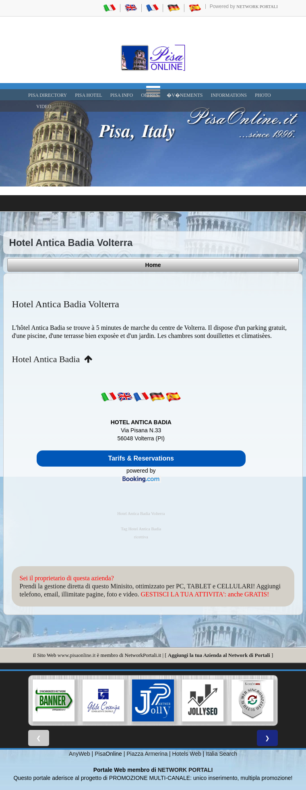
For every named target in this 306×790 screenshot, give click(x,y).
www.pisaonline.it (76, 655)
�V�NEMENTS (185, 95)
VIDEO (43, 106)
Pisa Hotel (88, 95)
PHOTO (263, 95)
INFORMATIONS (229, 95)
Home (153, 265)
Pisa (100, 753)
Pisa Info (121, 95)
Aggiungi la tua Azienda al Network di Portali (219, 655)
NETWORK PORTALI (185, 770)
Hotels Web (186, 753)
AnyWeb (79, 753)
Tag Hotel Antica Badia (141, 529)
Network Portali (257, 6)
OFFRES (150, 95)
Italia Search (221, 753)
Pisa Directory (47, 95)
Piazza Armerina (146, 753)
